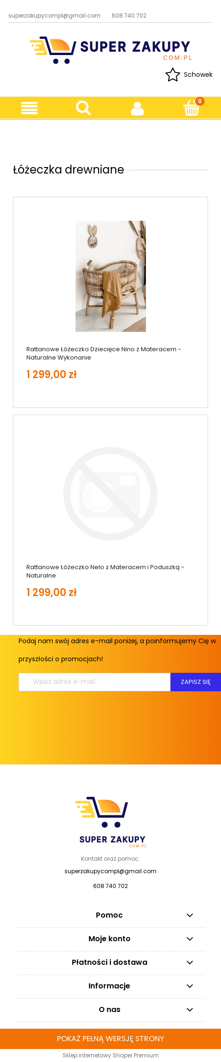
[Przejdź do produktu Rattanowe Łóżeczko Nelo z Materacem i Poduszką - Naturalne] (110, 493)
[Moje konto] (137, 108)
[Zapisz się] (195, 682)
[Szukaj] (84, 108)
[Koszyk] (191, 108)
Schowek (198, 74)
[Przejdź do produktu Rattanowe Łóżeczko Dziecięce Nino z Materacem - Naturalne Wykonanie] (110, 276)
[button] (29, 108)
